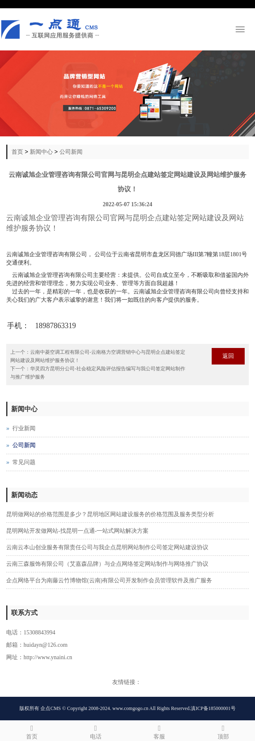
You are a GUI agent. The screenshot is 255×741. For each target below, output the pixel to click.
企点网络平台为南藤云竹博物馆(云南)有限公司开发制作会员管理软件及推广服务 (109, 580)
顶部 (223, 731)
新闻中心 (41, 151)
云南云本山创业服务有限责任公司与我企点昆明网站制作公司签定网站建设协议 (107, 547)
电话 (96, 731)
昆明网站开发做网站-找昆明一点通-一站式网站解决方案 (77, 531)
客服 (159, 731)
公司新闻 (71, 151)
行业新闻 (23, 428)
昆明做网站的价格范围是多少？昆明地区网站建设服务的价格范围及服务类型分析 (110, 514)
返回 (228, 356)
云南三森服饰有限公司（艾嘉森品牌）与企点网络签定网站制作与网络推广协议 (107, 564)
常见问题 (23, 462)
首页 (17, 151)
